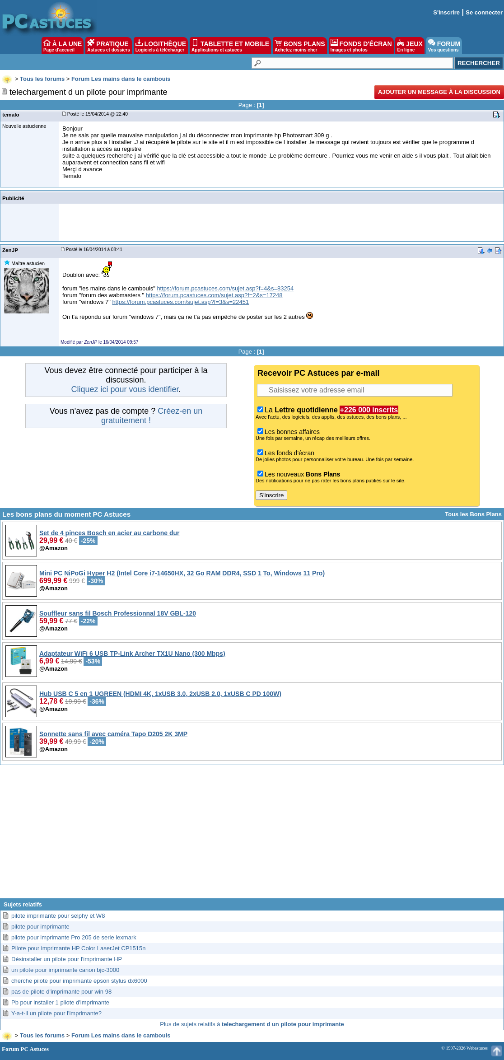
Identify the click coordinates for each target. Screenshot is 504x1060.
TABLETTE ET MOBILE (230, 45)
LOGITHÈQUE (160, 45)
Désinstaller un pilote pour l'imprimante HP (66, 959)
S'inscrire (446, 12)
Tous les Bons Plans (473, 514)
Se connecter (484, 12)
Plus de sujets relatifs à (252, 1024)
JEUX (409, 45)
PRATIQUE (108, 45)
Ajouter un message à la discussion (439, 92)
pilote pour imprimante (40, 926)
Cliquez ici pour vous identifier (124, 389)
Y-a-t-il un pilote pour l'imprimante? (56, 1013)
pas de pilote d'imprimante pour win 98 (61, 991)
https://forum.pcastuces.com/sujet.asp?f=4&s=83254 (225, 288)
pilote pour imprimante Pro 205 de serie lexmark (73, 937)
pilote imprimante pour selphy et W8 (58, 915)
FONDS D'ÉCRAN (361, 45)
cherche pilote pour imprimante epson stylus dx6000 (79, 980)
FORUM (444, 45)
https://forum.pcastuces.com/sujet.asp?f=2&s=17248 (214, 295)
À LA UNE (62, 45)
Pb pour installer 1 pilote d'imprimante (60, 1002)
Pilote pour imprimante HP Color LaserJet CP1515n (78, 948)
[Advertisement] (252, 835)
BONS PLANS (300, 45)
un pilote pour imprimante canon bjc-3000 (65, 970)
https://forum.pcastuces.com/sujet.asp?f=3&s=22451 (180, 302)
